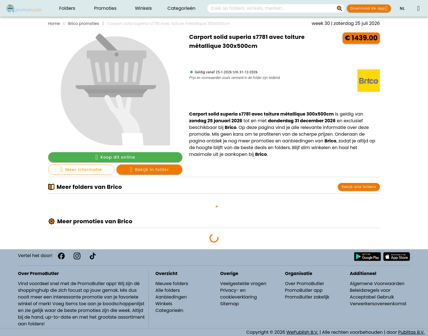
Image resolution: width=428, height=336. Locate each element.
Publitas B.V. (411, 332)
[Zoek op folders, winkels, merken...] (339, 8)
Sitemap (229, 303)
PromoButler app (304, 290)
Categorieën (169, 310)
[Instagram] (77, 256)
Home (54, 23)
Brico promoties (83, 23)
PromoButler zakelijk (307, 297)
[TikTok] (92, 256)
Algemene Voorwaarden (377, 283)
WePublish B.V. (302, 332)
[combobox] (276, 8)
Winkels (163, 303)
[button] (402, 8)
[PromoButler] (24, 8)
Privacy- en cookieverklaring (238, 293)
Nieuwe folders (171, 283)
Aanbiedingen (171, 297)
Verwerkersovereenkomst (378, 303)
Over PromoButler (304, 283)
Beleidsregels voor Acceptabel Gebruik (372, 293)
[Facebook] (61, 256)
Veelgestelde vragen (243, 283)
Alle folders (167, 290)
